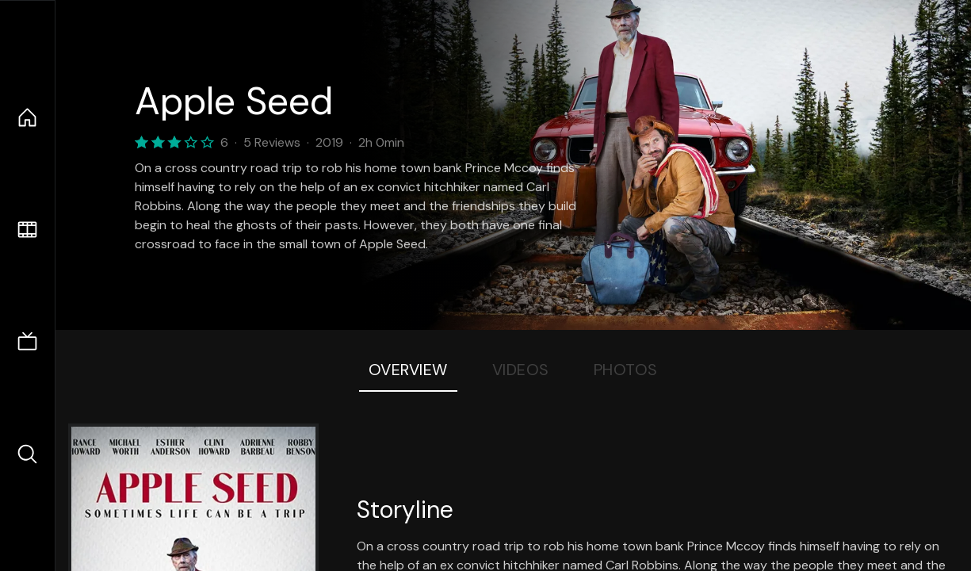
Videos (520, 369)
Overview (408, 369)
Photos (626, 369)
